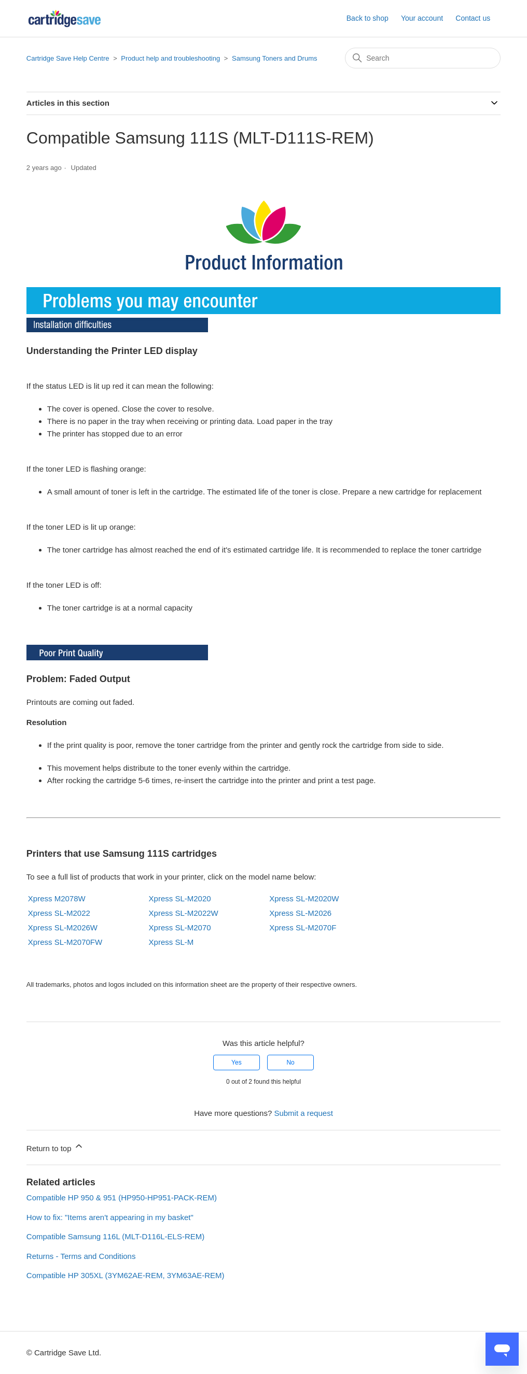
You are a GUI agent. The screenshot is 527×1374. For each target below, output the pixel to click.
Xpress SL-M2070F (302, 927)
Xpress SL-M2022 (59, 913)
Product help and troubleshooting (170, 58)
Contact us (472, 18)
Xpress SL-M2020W (304, 898)
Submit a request (303, 1113)
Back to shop (367, 18)
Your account (422, 18)
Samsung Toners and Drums (274, 58)
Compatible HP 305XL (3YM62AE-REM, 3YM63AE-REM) (125, 1275)
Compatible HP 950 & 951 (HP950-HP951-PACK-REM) (121, 1197)
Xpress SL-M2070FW (65, 942)
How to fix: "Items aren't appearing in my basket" (109, 1217)
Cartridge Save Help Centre (67, 58)
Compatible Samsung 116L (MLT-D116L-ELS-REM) (115, 1236)
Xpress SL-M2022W (183, 913)
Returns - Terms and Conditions (81, 1256)
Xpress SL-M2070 (180, 927)
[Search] (423, 58)
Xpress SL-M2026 (300, 913)
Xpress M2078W (57, 898)
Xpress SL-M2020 (180, 898)
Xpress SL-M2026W (63, 927)
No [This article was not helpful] (290, 1062)
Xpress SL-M (171, 942)
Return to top (55, 1147)
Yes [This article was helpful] (236, 1062)
